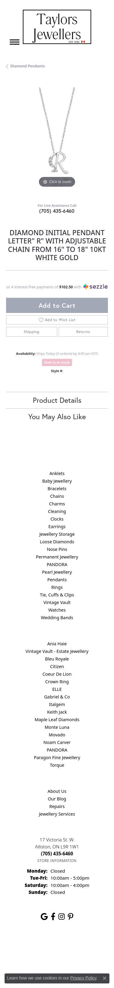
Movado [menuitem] (57, 735)
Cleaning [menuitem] (57, 511)
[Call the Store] (57, 853)
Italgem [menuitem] (57, 704)
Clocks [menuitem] (57, 519)
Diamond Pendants (27, 66)
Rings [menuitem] (57, 587)
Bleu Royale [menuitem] (57, 659)
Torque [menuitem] (57, 765)
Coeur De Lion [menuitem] (57, 674)
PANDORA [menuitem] (57, 564)
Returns (83, 331)
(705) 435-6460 (57, 211)
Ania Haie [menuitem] (57, 644)
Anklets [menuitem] (57, 473)
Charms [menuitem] (57, 504)
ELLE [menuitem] (57, 689)
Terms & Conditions (32, 956)
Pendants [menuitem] (57, 579)
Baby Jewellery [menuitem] (57, 481)
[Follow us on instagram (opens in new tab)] (61, 916)
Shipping (31, 331)
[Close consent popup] (104, 978)
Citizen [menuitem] (57, 666)
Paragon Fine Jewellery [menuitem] (57, 757)
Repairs (57, 806)
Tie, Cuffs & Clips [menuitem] (57, 595)
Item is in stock (57, 362)
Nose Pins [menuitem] (57, 549)
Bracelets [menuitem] (56, 488)
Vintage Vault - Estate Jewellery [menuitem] (57, 651)
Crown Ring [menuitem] (57, 681)
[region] (57, 138)
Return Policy (41, 944)
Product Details (57, 400)
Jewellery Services (57, 814)
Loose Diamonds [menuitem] (57, 542)
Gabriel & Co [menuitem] (57, 697)
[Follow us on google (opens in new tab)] (44, 916)
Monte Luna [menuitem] (57, 727)
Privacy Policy (72, 944)
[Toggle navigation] (15, 42)
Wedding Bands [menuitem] (57, 617)
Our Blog (57, 799)
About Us (57, 791)
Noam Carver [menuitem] (57, 742)
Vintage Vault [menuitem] (57, 602)
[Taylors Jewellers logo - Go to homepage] (57, 27)
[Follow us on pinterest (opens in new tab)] (70, 916)
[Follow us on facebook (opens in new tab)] (53, 916)
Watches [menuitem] (57, 610)
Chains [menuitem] (57, 496)
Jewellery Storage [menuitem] (56, 534)
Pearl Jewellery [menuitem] (57, 572)
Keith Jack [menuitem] (57, 712)
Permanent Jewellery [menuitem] (57, 557)
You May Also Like (57, 416)
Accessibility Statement (77, 956)
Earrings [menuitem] (56, 526)
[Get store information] (57, 860)
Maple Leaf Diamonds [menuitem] (57, 719)
